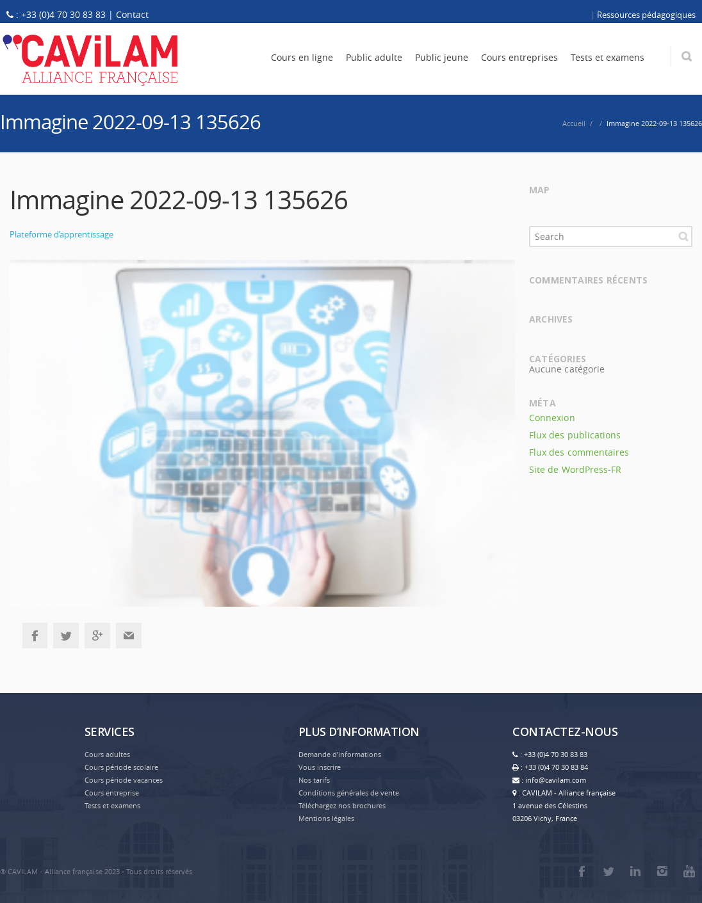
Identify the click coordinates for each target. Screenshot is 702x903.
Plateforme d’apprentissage (61, 234)
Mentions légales (326, 818)
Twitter (66, 635)
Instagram (662, 871)
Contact (132, 14)
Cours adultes (107, 754)
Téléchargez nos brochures (342, 805)
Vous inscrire (319, 767)
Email (129, 635)
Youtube (689, 871)
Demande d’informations (339, 754)
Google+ (97, 635)
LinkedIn (635, 871)
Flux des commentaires (579, 452)
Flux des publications (575, 435)
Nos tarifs (314, 780)
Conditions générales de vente (348, 792)
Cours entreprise (112, 792)
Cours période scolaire (121, 767)
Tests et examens (112, 805)
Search (683, 236)
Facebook (34, 635)
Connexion (552, 418)
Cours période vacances (124, 780)
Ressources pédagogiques (646, 14)
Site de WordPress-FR (575, 469)
